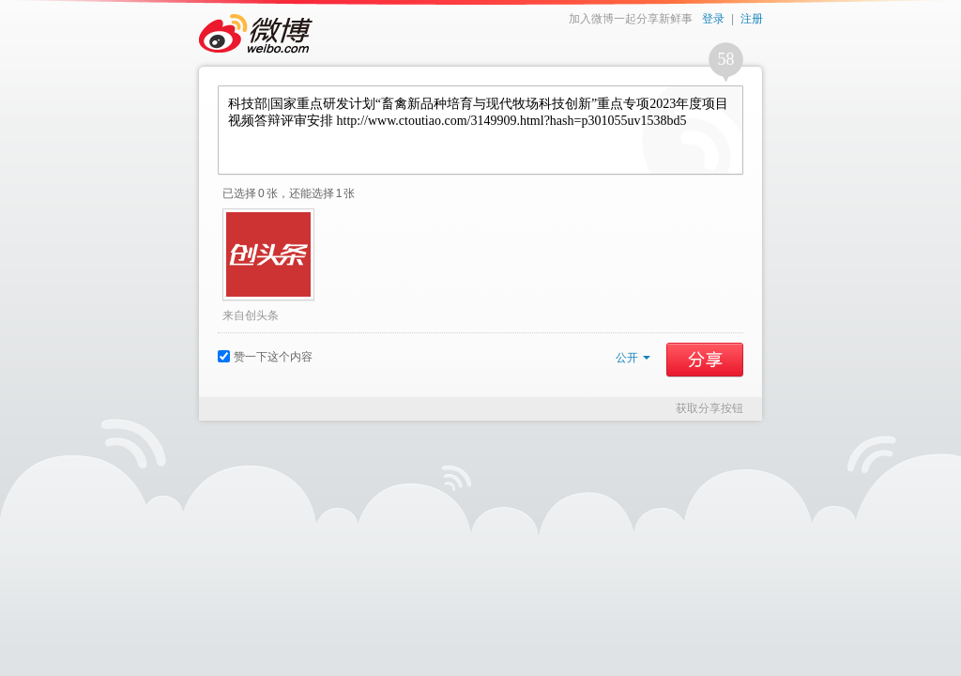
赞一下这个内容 (265, 356)
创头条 (262, 315)
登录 (713, 18)
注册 (751, 18)
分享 (704, 359)
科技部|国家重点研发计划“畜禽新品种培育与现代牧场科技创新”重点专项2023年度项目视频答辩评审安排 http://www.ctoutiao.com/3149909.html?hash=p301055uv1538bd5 (480, 130)
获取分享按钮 (709, 408)
